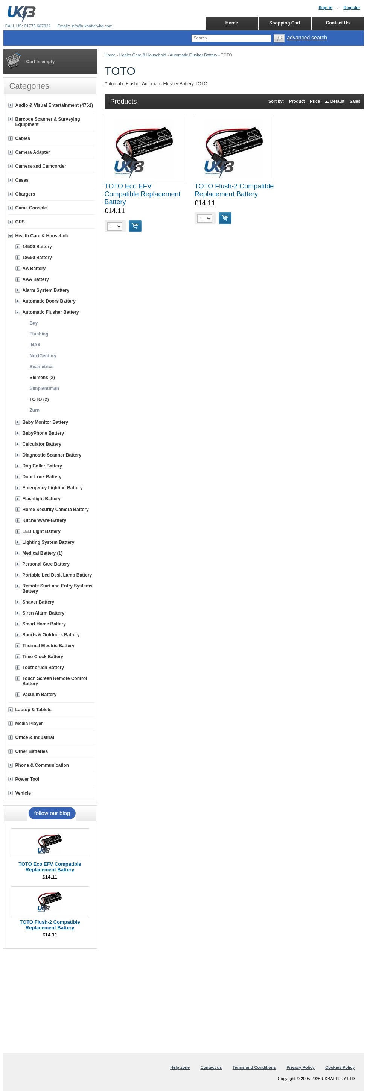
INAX (35, 344)
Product (297, 101)
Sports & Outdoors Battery (51, 634)
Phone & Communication (42, 765)
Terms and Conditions (254, 1067)
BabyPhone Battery (43, 433)
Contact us (211, 1067)
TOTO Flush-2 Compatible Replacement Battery (234, 190)
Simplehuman (44, 388)
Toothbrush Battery (43, 667)
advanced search (307, 38)
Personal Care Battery (46, 564)
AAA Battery (36, 279)
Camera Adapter (32, 152)
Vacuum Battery (40, 694)
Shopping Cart (284, 23)
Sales (355, 101)
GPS (20, 222)
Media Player (29, 723)
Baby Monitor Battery (45, 422)
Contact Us (338, 23)
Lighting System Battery (49, 542)
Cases (22, 180)
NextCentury (43, 355)
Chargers (25, 194)
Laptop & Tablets (33, 709)
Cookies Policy (340, 1067)
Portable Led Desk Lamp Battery (57, 575)
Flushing (39, 334)
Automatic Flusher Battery (194, 55)
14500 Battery (37, 246)
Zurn (35, 410)
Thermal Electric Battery (49, 645)
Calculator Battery (42, 444)
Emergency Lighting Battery (53, 487)
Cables (22, 138)
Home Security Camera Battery (56, 509)
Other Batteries (31, 751)
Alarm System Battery (46, 290)
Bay (34, 323)
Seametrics (42, 366)
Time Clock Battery (43, 656)
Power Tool (27, 779)
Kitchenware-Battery (45, 520)
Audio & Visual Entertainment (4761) (54, 105)
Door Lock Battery (42, 476)
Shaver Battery (39, 602)
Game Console (31, 208)
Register (351, 7)
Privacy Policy (300, 1067)
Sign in (325, 7)
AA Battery (34, 268)
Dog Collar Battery (42, 466)
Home (110, 55)
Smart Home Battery (44, 624)
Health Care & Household (142, 55)
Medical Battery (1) (43, 553)
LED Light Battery (42, 531)
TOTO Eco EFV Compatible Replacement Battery (143, 194)
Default (337, 101)
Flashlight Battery (42, 498)
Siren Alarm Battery (44, 613)
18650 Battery (37, 257)
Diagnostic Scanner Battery (52, 455)
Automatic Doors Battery (49, 301)
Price (315, 101)
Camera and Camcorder (40, 166)
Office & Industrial (34, 737)
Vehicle (23, 793)
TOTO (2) (39, 399)
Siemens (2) (42, 377)
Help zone (180, 1067)
